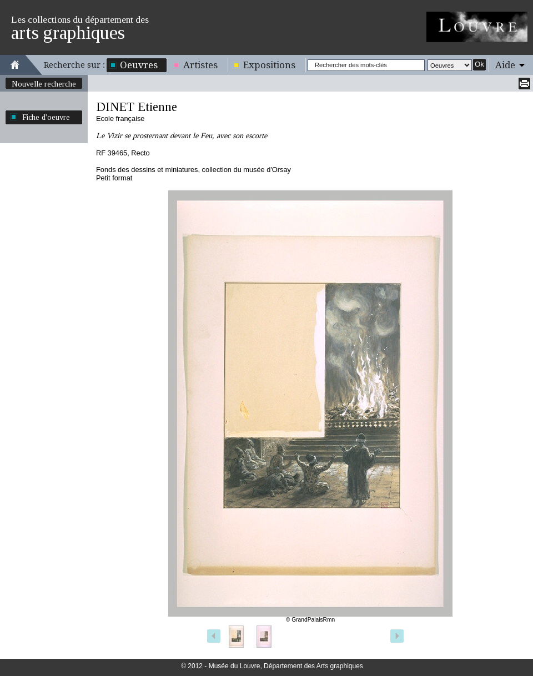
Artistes (200, 64)
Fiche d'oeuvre (46, 117)
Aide (505, 64)
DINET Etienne (136, 107)
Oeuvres (139, 64)
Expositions (269, 64)
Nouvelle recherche (44, 83)
